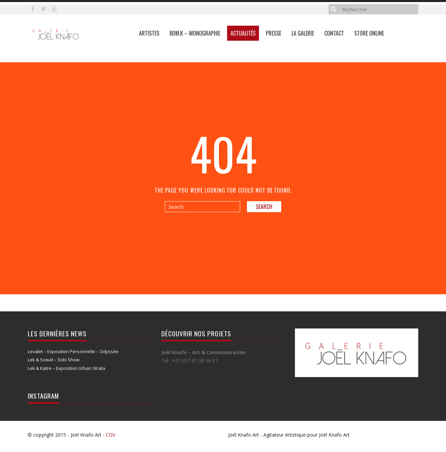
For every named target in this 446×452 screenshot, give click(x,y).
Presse (273, 33)
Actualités (243, 33)
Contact (334, 33)
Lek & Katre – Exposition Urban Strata (66, 368)
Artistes (149, 33)
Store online (369, 33)
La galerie (303, 33)
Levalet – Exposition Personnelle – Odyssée (73, 351)
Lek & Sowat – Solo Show (53, 360)
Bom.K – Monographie (195, 33)
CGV (110, 434)
